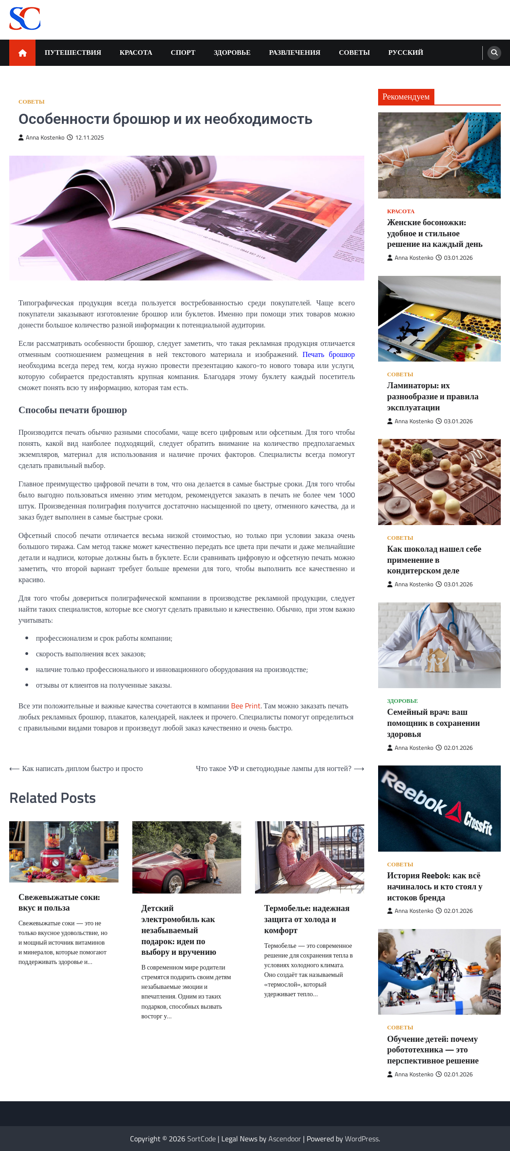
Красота (136, 52)
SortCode (201, 1138)
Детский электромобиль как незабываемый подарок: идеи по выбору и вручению (179, 930)
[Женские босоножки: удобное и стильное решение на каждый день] (439, 155)
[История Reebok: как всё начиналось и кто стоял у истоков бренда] (439, 808)
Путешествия (73, 52)
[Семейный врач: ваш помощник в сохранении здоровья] (439, 645)
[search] (494, 53)
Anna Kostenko (41, 137)
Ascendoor (284, 1138)
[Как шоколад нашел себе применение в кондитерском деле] (439, 482)
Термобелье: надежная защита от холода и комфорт (307, 919)
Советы (354, 52)
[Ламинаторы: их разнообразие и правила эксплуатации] (439, 319)
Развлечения (294, 52)
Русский (405, 52)
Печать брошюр (328, 354)
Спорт (183, 52)
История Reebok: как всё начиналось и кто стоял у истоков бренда (435, 886)
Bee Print (246, 705)
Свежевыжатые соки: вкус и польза (59, 903)
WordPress (362, 1138)
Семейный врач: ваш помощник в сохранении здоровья (433, 723)
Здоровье (232, 52)
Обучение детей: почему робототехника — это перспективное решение (433, 1050)
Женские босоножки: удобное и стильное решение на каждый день (435, 233)
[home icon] (22, 53)
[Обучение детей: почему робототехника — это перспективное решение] (439, 972)
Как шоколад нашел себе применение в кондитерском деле (434, 559)
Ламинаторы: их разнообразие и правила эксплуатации (433, 396)
